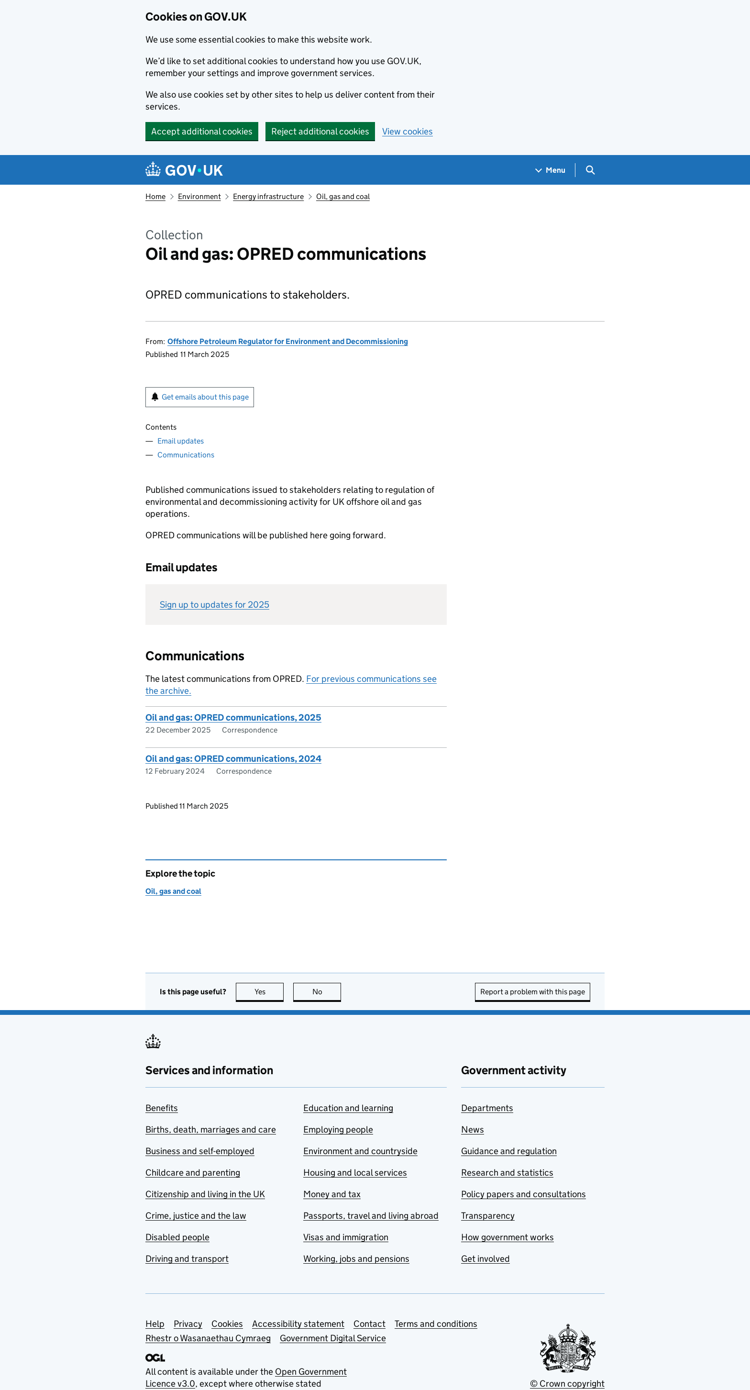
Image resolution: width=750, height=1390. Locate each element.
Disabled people (177, 1237)
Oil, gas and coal (343, 196)
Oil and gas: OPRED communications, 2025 (233, 717)
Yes (269, 991)
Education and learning (348, 1107)
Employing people (338, 1129)
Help (155, 1323)
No (327, 991)
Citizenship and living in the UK (205, 1194)
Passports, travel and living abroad (371, 1215)
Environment (199, 196)
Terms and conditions (436, 1323)
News (472, 1129)
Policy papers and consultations (523, 1194)
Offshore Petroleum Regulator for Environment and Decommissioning (287, 341)
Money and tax (332, 1194)
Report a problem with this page (532, 991)
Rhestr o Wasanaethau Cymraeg (208, 1338)
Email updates (180, 440)
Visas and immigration (345, 1237)
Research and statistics (507, 1172)
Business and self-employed (199, 1150)
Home (155, 196)
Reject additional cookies (320, 131)
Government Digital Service (333, 1338)
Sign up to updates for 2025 (214, 604)
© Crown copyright (567, 1383)
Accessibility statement (298, 1323)
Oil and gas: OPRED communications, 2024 (233, 758)
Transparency (488, 1215)
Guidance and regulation (509, 1150)
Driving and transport (187, 1258)
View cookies (407, 131)
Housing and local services (355, 1172)
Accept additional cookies (202, 131)
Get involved (485, 1258)
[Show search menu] (590, 170)
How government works (507, 1237)
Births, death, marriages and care (210, 1129)
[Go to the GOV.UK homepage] (184, 170)
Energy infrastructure (268, 196)
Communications (185, 454)
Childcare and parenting (192, 1172)
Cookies (227, 1323)
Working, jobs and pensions (356, 1258)
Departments (487, 1107)
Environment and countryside (360, 1150)
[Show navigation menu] (550, 170)
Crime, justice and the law (195, 1215)
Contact (369, 1323)
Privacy (188, 1323)
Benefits (161, 1107)
